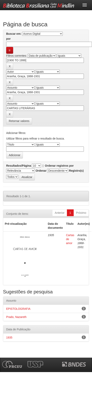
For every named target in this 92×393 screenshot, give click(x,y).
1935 (9, 337)
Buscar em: (13, 33)
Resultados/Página (18, 165)
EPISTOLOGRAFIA (18, 308)
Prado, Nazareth (16, 317)
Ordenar (41, 170)
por (8, 38)
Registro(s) (76, 170)
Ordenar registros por (59, 165)
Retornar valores (19, 121)
